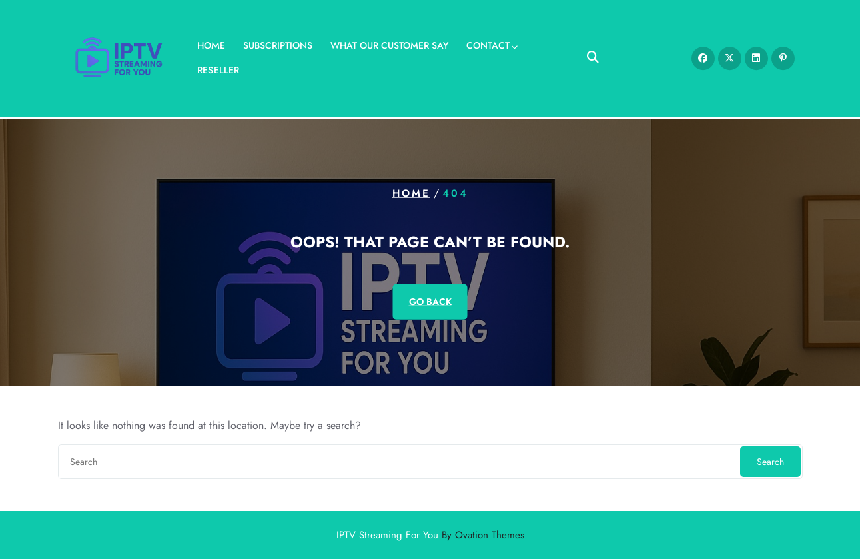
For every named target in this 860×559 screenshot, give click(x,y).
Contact (488, 43)
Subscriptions (277, 43)
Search (770, 461)
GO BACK (430, 301)
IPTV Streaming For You (430, 535)
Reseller (218, 68)
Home (211, 43)
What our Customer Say (389, 43)
